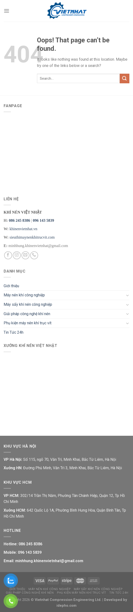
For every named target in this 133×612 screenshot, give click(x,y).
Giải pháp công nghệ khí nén (27, 314)
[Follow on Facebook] (8, 255)
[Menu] (6, 11)
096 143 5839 (43, 220)
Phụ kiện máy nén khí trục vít (27, 323)
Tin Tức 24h (13, 332)
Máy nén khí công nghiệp (24, 295)
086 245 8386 (19, 220)
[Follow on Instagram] (17, 255)
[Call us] (34, 255)
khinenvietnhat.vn (23, 229)
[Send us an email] (25, 255)
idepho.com (66, 606)
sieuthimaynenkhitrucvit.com (32, 237)
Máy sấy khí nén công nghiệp (28, 304)
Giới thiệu (11, 286)
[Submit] (124, 78)
